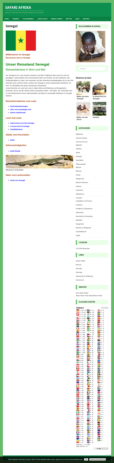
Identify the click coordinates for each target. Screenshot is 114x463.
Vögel (78, 235)
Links (77, 19)
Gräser (78, 175)
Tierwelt (15, 19)
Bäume (78, 167)
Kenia (78, 152)
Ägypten (79, 145)
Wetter (69, 19)
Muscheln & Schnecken (84, 216)
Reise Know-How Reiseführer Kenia (89, 295)
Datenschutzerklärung (97, 459)
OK (86, 459)
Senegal (79, 156)
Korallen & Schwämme (84, 208)
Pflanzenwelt (28, 19)
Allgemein (79, 134)
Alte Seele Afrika (82, 293)
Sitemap (79, 272)
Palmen (78, 186)
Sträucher (79, 190)
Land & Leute (42, 19)
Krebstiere (80, 212)
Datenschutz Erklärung (84, 276)
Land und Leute (82, 141)
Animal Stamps (56, 19)
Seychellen (80, 160)
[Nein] (111, 460)
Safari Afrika (80, 261)
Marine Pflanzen (82, 182)
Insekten (79, 205)
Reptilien (79, 220)
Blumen (79, 171)
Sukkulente (80, 194)
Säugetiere (80, 224)
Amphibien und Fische (84, 201)
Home (7, 19)
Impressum (80, 280)
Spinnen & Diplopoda (83, 227)
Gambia (78, 148)
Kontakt (86, 19)
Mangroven (80, 178)
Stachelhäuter (81, 231)
